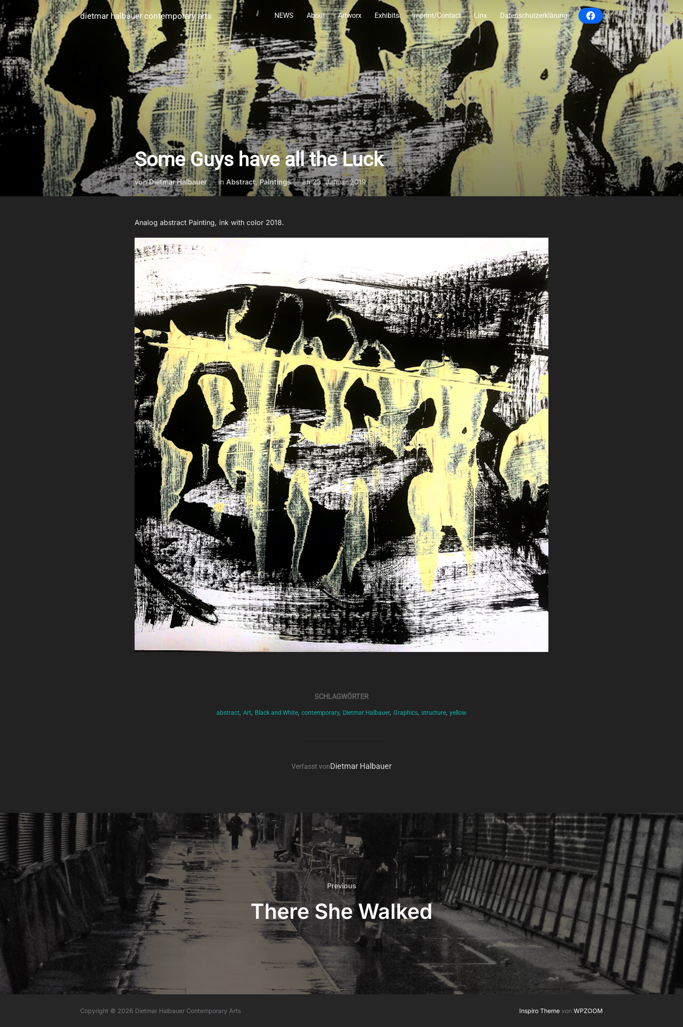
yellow (458, 712)
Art (247, 712)
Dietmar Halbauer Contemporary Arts (146, 16)
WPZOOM (588, 1010)
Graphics (405, 712)
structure (433, 712)
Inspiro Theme (539, 1010)
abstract (228, 712)
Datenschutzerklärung (534, 15)
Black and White (276, 712)
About (316, 15)
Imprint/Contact (436, 15)
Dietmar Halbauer (178, 181)
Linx (480, 15)
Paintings (275, 181)
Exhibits (387, 15)
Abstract (240, 181)
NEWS (284, 15)
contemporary (320, 712)
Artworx (350, 15)
